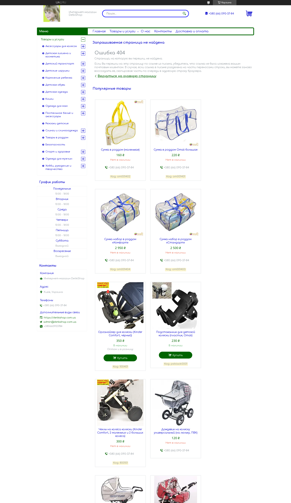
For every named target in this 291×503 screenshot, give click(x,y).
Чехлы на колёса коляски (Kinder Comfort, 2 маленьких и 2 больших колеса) (120, 344)
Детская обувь (55, 85)
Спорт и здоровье (57, 151)
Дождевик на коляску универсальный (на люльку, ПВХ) (173, 342)
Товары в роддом (56, 137)
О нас (145, 31)
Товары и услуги (122, 31)
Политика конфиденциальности (183, 499)
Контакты (163, 31)
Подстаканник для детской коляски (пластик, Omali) (227, 245)
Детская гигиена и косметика (58, 55)
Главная (99, 31)
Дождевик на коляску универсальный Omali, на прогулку (173, 440)
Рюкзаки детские (57, 123)
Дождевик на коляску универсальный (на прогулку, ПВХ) (227, 440)
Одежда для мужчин (58, 158)
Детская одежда (56, 92)
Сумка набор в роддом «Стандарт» (119, 245)
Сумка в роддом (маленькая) (119, 150)
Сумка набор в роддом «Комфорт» (227, 152)
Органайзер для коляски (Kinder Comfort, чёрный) (173, 245)
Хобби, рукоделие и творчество (58, 167)
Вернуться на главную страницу (127, 76)
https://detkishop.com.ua (60, 317)
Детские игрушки (57, 70)
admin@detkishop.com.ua (59, 322)
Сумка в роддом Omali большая (173, 150)
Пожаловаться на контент (144, 499)
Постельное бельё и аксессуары (59, 115)
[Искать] (184, 13)
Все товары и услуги (236, 484)
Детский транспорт (59, 63)
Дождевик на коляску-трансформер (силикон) (119, 439)
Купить (175, 269)
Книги (49, 99)
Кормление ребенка (58, 77)
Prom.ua (165, 496)
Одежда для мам (56, 106)
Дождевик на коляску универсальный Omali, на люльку (227, 342)
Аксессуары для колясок (61, 46)
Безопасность (55, 144)
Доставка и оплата (192, 31)
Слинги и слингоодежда (61, 130)
